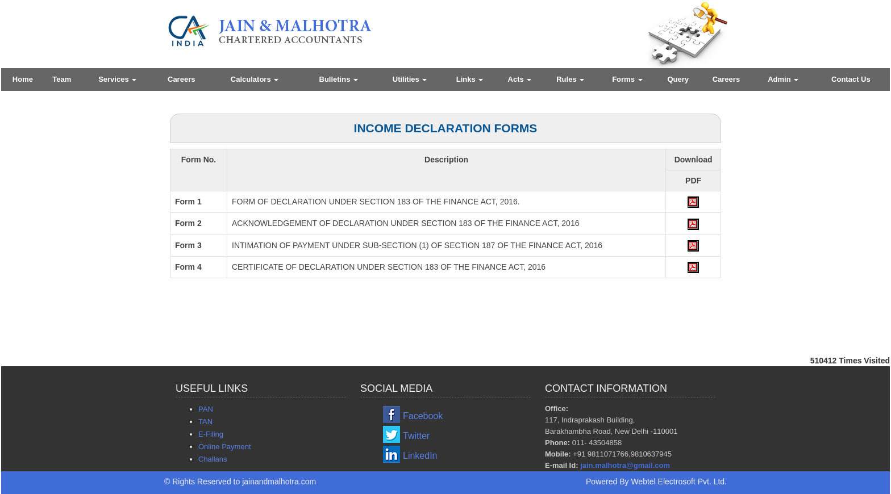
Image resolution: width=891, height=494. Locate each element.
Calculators (254, 79)
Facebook (423, 416)
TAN (205, 421)
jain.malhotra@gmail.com (625, 465)
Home (23, 79)
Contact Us (851, 79)
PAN (205, 409)
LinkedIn (420, 455)
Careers (181, 79)
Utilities (410, 79)
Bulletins (339, 79)
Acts (520, 79)
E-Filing (210, 434)
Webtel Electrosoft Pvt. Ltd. (679, 481)
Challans (212, 459)
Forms (627, 79)
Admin (783, 79)
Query (678, 79)
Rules (570, 79)
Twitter (416, 436)
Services (117, 79)
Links (470, 79)
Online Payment (224, 446)
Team (61, 79)
